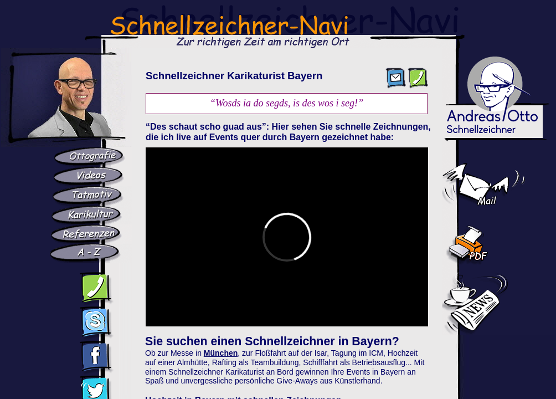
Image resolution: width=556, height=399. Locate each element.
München (221, 353)
